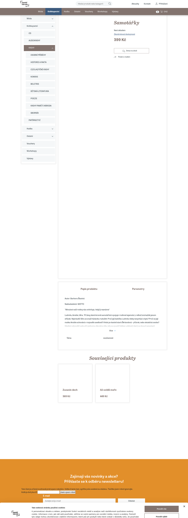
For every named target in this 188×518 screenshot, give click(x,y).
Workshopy (102, 11)
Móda (40, 11)
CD (30, 33)
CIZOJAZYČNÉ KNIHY (40, 69)
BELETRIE (35, 83)
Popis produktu (89, 289)
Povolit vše (161, 495)
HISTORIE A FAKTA (38, 62)
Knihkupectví (53, 11)
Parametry (138, 289)
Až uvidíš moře (108, 389)
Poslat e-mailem (124, 57)
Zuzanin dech (70, 389)
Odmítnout (161, 510)
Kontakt (147, 3)
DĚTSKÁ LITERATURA (40, 91)
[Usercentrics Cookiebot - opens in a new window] (15, 513)
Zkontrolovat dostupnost (124, 34)
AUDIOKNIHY (34, 40)
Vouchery (89, 11)
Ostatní (77, 11)
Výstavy (115, 11)
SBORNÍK (35, 112)
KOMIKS (34, 76)
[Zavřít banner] (184, 492)
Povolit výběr (161, 503)
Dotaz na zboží (131, 50)
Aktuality (135, 3)
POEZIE (34, 98)
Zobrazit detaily (128, 513)
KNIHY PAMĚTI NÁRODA (41, 105)
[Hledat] (109, 4)
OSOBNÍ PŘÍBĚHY (38, 54)
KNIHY (31, 47)
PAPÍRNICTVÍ (34, 120)
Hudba (67, 11)
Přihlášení (163, 3)
